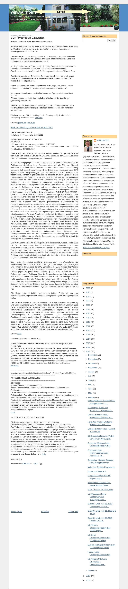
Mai (90, 385)
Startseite (45, 512)
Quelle (13, 412)
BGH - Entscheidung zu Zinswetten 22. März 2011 (32, 127)
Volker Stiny (103, 140)
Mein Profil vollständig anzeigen (96, 248)
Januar (91, 570)
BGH (19, 334)
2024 (88, 296)
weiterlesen (39, 118)
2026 (88, 288)
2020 (88, 313)
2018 (88, 322)
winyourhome (24, 12)
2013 (88, 343)
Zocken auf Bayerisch (97, 471)
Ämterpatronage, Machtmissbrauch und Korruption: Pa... (98, 453)
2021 (88, 309)
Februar (91, 397)
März (90, 393)
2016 (88, 330)
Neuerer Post (16, 512)
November (93, 359)
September (93, 368)
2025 (88, 292)
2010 (88, 576)
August (91, 372)
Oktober (91, 363)
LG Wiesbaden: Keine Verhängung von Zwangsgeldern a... (97, 497)
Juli (90, 376)
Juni (90, 380)
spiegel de (21, 123)
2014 (88, 339)
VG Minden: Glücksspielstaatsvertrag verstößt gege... (99, 528)
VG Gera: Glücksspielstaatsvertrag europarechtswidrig (99, 538)
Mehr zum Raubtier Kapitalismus (101, 467)
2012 (88, 347)
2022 (88, 305)
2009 (88, 580)
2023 (88, 301)
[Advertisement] (32, 490)
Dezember (93, 355)
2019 (88, 318)
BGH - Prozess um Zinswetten (100, 490)
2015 (88, 335)
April (90, 389)
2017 (88, 326)
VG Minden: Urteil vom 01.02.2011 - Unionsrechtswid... (97, 562)
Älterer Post (73, 512)
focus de (31, 123)
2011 (88, 351)
